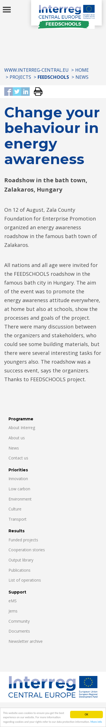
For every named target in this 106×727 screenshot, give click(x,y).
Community (19, 621)
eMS (12, 600)
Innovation (18, 478)
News (81, 77)
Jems (13, 611)
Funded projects (23, 539)
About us (16, 437)
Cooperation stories (26, 549)
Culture (14, 509)
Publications (19, 570)
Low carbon (19, 488)
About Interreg (21, 427)
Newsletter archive (25, 641)
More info (96, 722)
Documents (19, 631)
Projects (20, 77)
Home (82, 70)
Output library (20, 560)
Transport (17, 519)
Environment (20, 499)
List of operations (24, 580)
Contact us (18, 458)
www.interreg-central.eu (36, 70)
